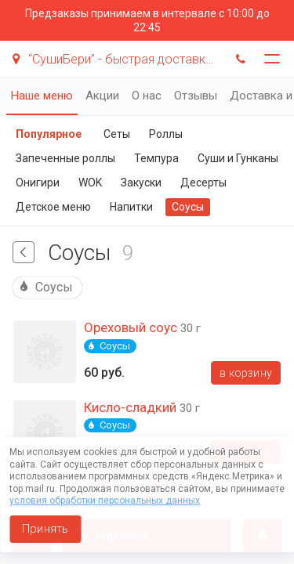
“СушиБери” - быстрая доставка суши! (116, 59)
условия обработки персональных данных (104, 500)
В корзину (246, 373)
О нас (147, 96)
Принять (45, 529)
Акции (102, 96)
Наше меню (42, 96)
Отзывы (195, 96)
